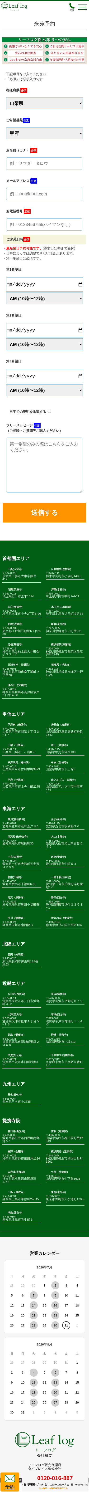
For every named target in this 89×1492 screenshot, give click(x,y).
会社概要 (44, 1465)
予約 (9, 1481)
